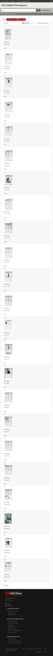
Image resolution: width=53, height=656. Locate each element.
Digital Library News (12, 628)
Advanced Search (46, 10)
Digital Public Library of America (14, 642)
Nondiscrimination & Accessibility (34, 649)
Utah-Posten (7, 42)
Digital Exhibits (11, 625)
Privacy (23, 649)
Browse (7, 1)
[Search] (18, 10)
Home (2, 1)
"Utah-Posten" (12, 19)
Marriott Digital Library (12, 621)
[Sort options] (43, 23)
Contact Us (12, 1)
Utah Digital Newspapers (13, 623)
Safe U (45, 649)
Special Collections (12, 612)
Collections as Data (12, 626)
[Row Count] (32, 23)
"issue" (22, 19)
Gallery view (26, 23)
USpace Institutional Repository (14, 630)
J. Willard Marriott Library (10, 598)
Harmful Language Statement (23, 1)
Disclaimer (39, 651)
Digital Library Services (12, 611)
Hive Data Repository (12, 632)
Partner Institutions (12, 639)
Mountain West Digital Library (14, 640)
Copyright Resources (12, 614)
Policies (45, 651)
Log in (51, 1)
